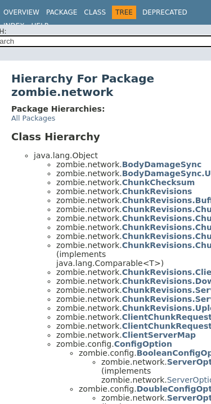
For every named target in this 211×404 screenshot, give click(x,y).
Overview (21, 12)
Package (61, 12)
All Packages (33, 118)
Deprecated (164, 12)
